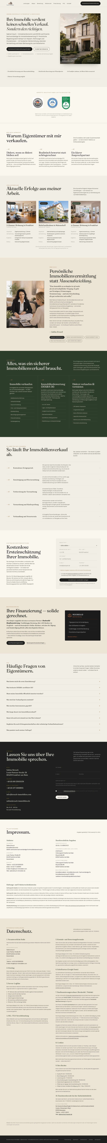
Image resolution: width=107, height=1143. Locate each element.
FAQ (64, 3)
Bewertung (40, 3)
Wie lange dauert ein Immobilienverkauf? (53, 712)
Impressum (75, 1139)
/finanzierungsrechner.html (73, 995)
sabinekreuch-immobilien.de (18, 801)
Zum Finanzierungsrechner (15, 643)
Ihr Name (62, 556)
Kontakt (69, 3)
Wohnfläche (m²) (65, 549)
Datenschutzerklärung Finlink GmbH (78, 1036)
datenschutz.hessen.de (65, 1114)
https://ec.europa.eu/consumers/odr (75, 905)
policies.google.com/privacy (63, 988)
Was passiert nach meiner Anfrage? (53, 730)
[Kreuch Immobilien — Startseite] (10, 3)
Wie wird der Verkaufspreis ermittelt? (53, 700)
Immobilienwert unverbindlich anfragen (78, 580)
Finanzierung (57, 3)
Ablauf (33, 3)
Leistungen (26, 3)
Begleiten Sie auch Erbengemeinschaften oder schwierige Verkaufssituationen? (53, 724)
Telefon (82, 563)
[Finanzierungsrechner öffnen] (82, 625)
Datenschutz (83, 1139)
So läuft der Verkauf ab (41, 49)
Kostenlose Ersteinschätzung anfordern (19, 49)
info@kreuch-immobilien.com (19, 794)
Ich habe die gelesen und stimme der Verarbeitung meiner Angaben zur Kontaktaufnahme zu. (76, 574)
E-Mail (61, 563)
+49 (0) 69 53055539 (15, 781)
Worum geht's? (61, 780)
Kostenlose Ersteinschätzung (90, 3)
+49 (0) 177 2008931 (15, 788)
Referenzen (48, 3)
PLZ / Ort (82, 549)
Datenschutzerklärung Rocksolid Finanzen (67, 1038)
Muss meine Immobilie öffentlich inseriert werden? (53, 694)
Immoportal (97, 1139)
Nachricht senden (62, 797)
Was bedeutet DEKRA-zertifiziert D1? (53, 687)
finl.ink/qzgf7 (94, 1027)
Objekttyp (63, 542)
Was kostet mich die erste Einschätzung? (53, 681)
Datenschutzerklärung (73, 573)
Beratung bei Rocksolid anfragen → (36, 643)
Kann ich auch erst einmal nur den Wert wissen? (53, 718)
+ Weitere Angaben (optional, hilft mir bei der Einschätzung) (75, 570)
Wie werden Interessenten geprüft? (53, 706)
